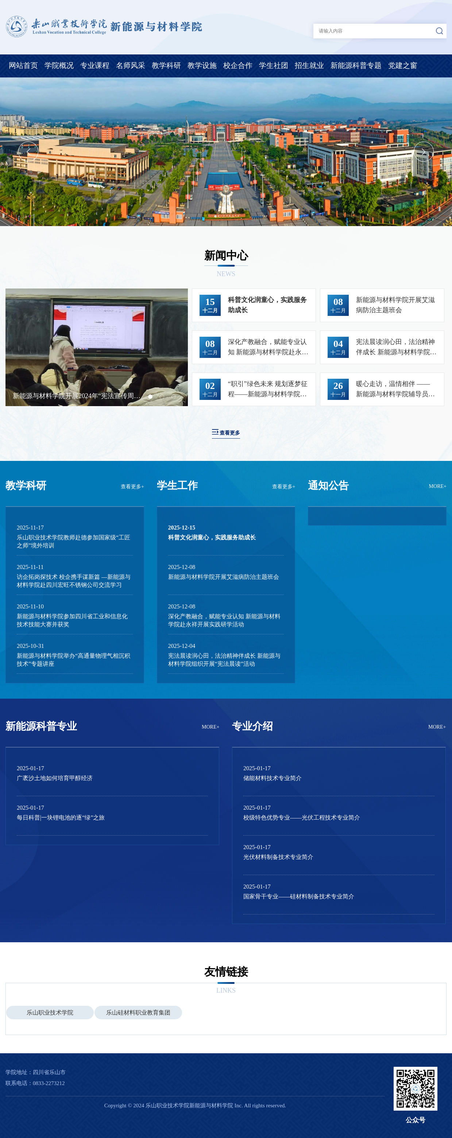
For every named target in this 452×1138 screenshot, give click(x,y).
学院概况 (59, 65)
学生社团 (273, 65)
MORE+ (438, 486)
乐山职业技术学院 (50, 1012)
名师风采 (130, 65)
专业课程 (94, 65)
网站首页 (23, 65)
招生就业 (309, 65)
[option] (226, 151)
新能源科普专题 (356, 65)
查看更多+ (132, 486)
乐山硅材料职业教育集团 (138, 1012)
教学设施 (202, 65)
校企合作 (237, 65)
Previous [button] (28, 152)
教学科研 (166, 65)
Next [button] (424, 152)
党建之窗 (402, 65)
